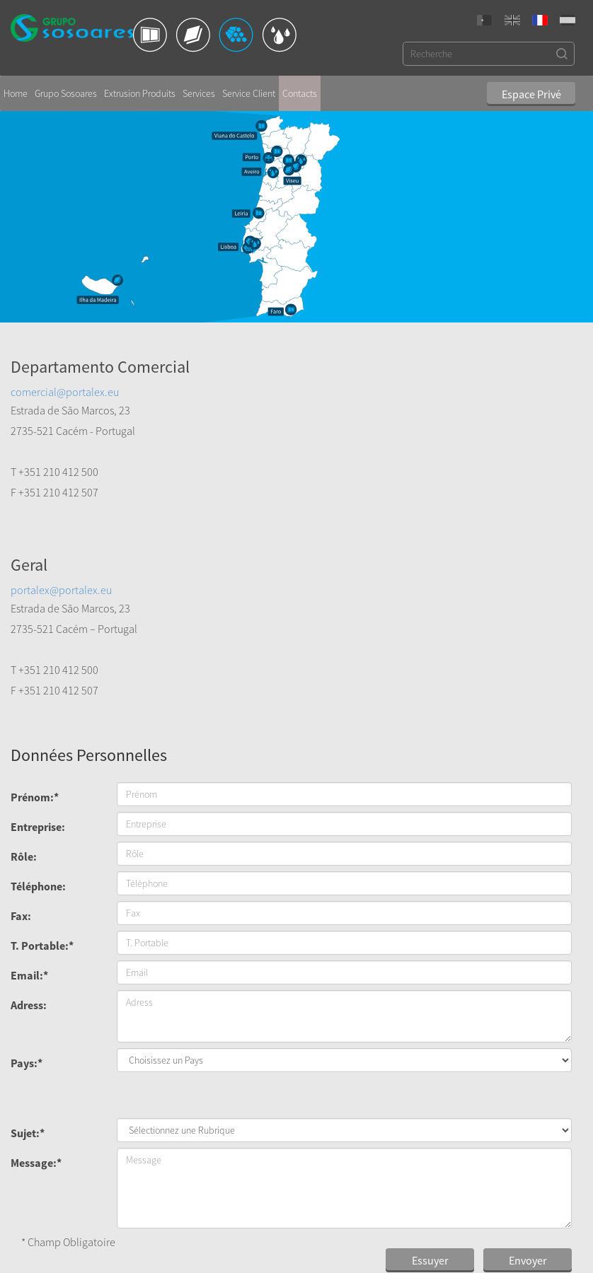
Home (16, 88)
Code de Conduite (355, 1205)
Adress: (29, 802)
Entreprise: (38, 624)
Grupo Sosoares (66, 88)
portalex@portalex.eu (348, 387)
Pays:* (26, 860)
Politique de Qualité (358, 1191)
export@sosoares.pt (256, 1234)
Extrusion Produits (139, 88)
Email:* (29, 772)
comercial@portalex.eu (65, 387)
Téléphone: (38, 683)
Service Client (248, 88)
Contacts (299, 88)
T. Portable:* (42, 743)
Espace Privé (531, 90)
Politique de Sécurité (360, 1234)
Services (199, 88)
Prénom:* (35, 594)
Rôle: (24, 653)
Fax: (21, 713)
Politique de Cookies (360, 1220)
